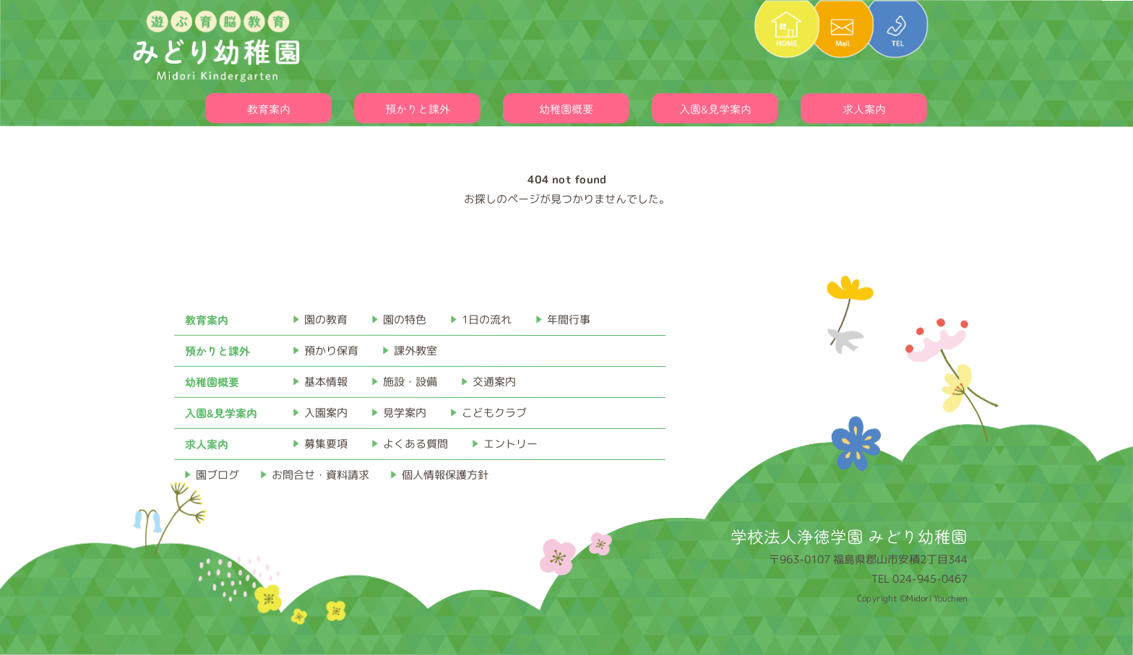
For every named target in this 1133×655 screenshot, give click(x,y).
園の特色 (404, 319)
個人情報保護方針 (445, 474)
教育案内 (268, 108)
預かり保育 (331, 350)
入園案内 (326, 412)
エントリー (510, 443)
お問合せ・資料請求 (320, 474)
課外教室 (415, 350)
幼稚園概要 (566, 108)
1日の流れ (487, 319)
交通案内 (494, 381)
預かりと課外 (417, 108)
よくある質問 (415, 443)
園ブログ (217, 474)
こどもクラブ (494, 412)
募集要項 (326, 443)
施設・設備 (410, 381)
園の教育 (326, 319)
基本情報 (326, 381)
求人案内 (864, 108)
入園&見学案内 (715, 108)
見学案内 (404, 412)
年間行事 (568, 319)
